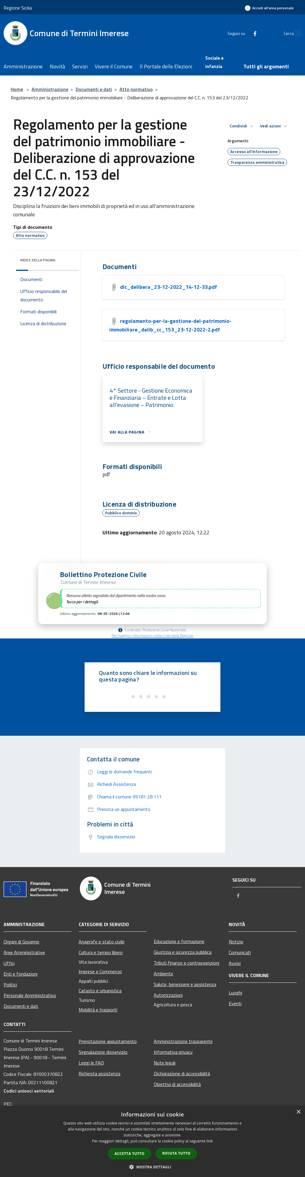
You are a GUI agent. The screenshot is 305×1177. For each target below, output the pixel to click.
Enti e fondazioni (21, 973)
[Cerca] (294, 33)
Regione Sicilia (18, 7)
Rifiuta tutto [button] (176, 1153)
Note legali (164, 1062)
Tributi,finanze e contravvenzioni (186, 962)
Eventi (235, 1003)
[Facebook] (241, 33)
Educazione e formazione (179, 941)
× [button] (298, 1112)
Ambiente (163, 973)
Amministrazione (50, 89)
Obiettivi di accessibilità (177, 1084)
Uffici (9, 963)
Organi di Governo (21, 941)
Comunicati (240, 952)
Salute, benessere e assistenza (185, 984)
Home (17, 89)
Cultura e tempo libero (101, 952)
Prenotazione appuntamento (108, 1041)
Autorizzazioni (168, 995)
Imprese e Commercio (100, 971)
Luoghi (235, 992)
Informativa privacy (173, 1052)
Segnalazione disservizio (103, 1052)
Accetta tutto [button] (129, 1153)
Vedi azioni (274, 126)
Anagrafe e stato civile (102, 941)
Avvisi (235, 963)
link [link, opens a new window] (210, 1141)
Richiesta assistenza (99, 1073)
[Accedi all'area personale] (269, 8)
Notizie (236, 941)
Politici (10, 984)
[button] (152, 593)
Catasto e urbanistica (100, 990)
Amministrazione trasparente (183, 1041)
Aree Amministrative (24, 952)
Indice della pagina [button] (37, 260)
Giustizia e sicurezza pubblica (182, 952)
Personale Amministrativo (30, 995)
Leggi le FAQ (91, 1062)
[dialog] (152, 1141)
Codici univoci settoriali (29, 1090)
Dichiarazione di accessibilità (182, 1073)
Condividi (242, 126)
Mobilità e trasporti (98, 1009)
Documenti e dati (94, 89)
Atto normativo (136, 89)
